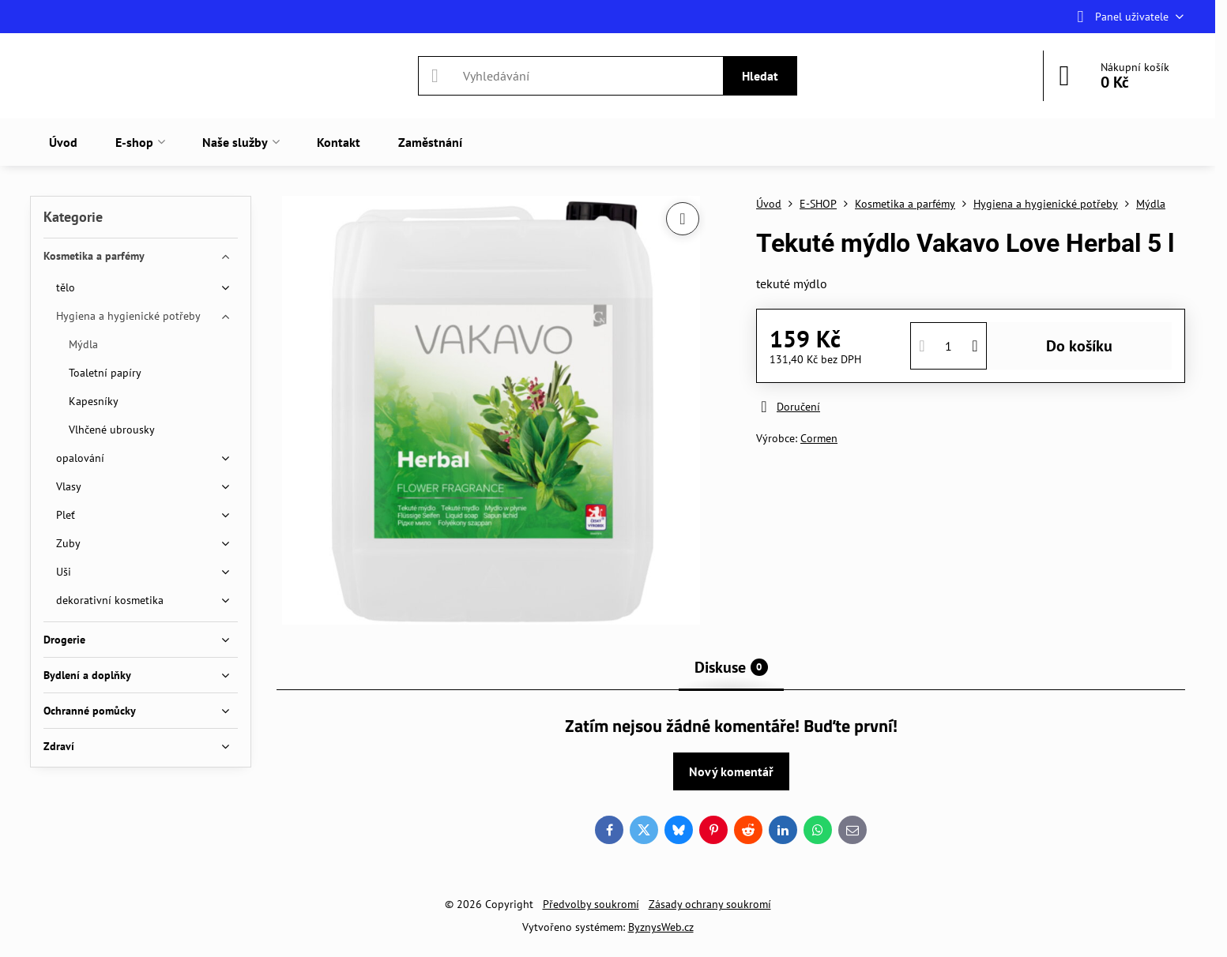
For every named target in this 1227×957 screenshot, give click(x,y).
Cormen (818, 438)
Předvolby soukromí (591, 904)
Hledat (760, 76)
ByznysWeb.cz (661, 927)
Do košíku (1079, 346)
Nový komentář (731, 771)
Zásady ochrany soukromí (710, 904)
